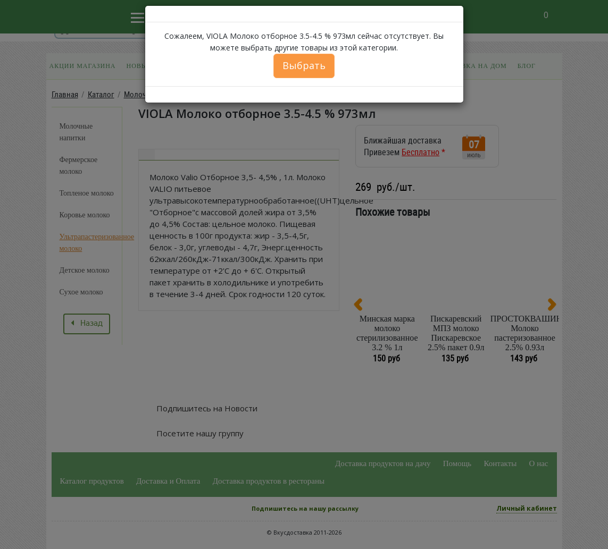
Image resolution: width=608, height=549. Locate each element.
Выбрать (304, 65)
